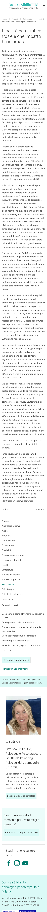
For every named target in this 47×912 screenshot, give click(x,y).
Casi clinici (7, 650)
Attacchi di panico (11, 579)
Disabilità (6, 550)
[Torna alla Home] (23, 6)
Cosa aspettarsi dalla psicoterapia (19, 635)
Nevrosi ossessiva (11, 574)
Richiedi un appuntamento (15, 668)
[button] (44, 6)
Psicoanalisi (8, 584)
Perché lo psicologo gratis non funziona (22, 645)
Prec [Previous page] (6, 509)
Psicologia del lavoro (12, 594)
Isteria (5, 564)
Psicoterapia (8, 589)
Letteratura (7, 569)
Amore (5, 520)
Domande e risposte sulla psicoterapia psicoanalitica (21, 629)
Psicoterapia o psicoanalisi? (16, 640)
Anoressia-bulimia (11, 525)
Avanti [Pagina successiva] (40, 509)
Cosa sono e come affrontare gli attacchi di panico (23, 615)
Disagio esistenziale (12, 560)
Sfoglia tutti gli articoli (16, 660)
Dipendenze (8, 545)
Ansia (5, 530)
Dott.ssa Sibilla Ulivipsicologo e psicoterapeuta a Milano (20, 887)
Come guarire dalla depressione (18, 622)
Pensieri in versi (10, 605)
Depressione (8, 540)
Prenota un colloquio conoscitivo (21, 832)
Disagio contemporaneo (14, 555)
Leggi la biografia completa (21, 795)
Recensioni (7, 599)
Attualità (6, 535)
